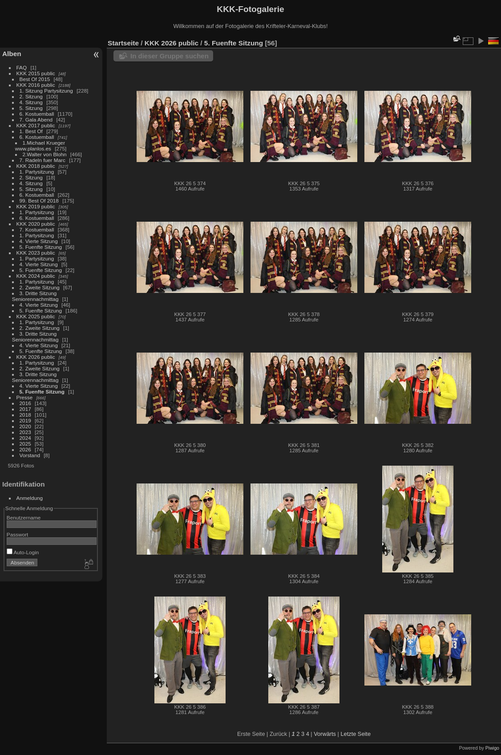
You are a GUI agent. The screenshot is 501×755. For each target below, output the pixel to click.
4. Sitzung (31, 102)
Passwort (17, 534)
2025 (25, 444)
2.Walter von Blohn (45, 154)
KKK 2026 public (35, 357)
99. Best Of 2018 (39, 200)
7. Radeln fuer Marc (42, 160)
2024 (25, 438)
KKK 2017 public (35, 125)
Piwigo (492, 748)
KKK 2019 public (35, 206)
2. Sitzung (31, 96)
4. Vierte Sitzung (39, 241)
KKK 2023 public (35, 253)
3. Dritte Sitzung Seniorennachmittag (35, 296)
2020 (25, 426)
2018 (25, 415)
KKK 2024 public (35, 276)
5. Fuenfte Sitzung (41, 247)
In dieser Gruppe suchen (169, 56)
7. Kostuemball (37, 229)
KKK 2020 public (35, 224)
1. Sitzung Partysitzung (46, 90)
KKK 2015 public (35, 73)
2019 (25, 420)
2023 (25, 432)
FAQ (21, 67)
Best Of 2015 (35, 79)
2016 (25, 403)
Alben (11, 53)
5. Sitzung (31, 108)
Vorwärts (325, 734)
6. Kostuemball (37, 114)
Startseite (123, 43)
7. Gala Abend (36, 119)
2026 (25, 449)
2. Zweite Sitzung (40, 287)
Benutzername (24, 517)
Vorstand (30, 455)
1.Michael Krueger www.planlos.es (40, 145)
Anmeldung (29, 498)
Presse (24, 397)
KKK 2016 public (35, 85)
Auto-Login (23, 552)
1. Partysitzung (37, 172)
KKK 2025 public (35, 316)
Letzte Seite (355, 734)
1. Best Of (31, 131)
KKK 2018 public (35, 166)
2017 (25, 409)
